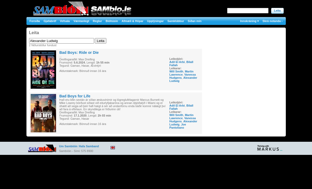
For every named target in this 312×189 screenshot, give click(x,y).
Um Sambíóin (68, 146)
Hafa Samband (89, 146)
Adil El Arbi (177, 62)
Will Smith (176, 71)
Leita (277, 10)
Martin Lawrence (181, 73)
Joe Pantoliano (177, 126)
